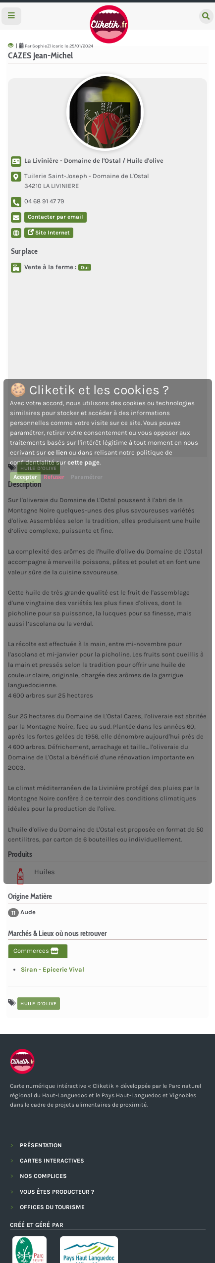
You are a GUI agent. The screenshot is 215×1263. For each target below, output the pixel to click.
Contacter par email (55, 216)
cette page (83, 462)
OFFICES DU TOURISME (52, 1207)
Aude (22, 912)
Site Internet (49, 232)
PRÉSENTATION (41, 1145)
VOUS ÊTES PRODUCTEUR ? (57, 1191)
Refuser (54, 476)
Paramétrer (87, 476)
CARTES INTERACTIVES (52, 1160)
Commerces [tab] (37, 950)
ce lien (57, 452)
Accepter (25, 476)
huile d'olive (38, 1004)
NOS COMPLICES (43, 1175)
